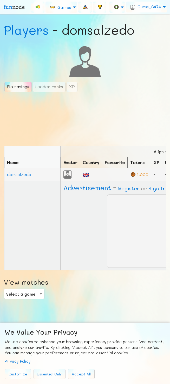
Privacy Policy (18, 361)
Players (26, 30)
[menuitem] (37, 7)
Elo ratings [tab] (18, 86)
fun (14, 7)
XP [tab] (72, 86)
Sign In (157, 188)
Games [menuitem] (60, 7)
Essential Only (49, 374)
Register (129, 188)
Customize (18, 374)
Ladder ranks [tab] (49, 86)
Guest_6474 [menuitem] (145, 7)
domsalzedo (19, 174)
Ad (87, 188)
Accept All (81, 374)
